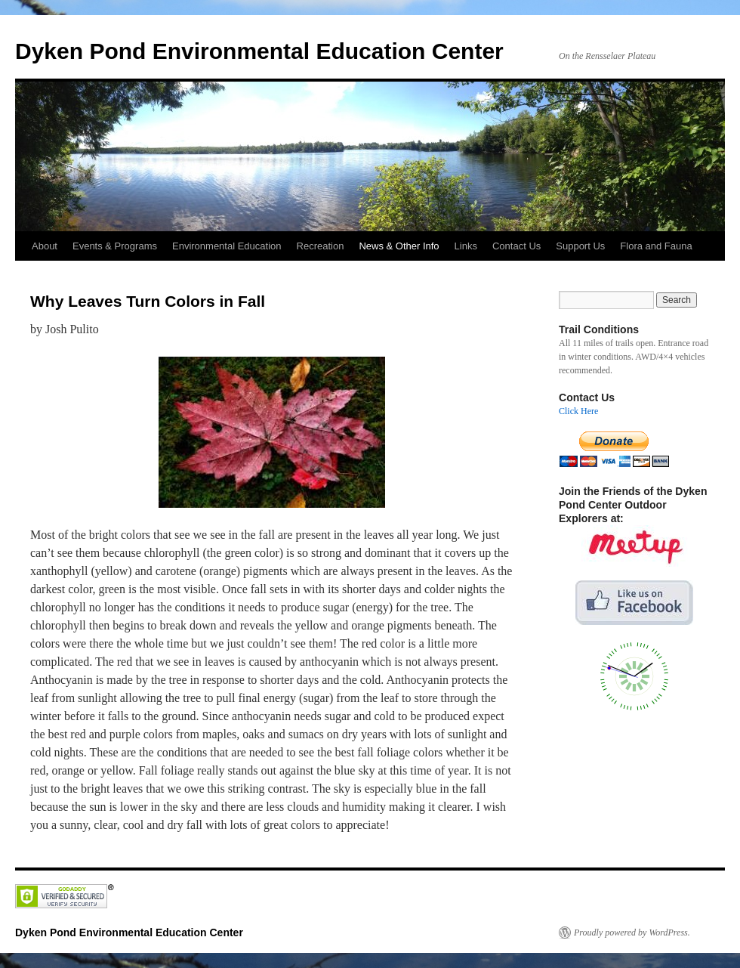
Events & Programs (114, 246)
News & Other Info (399, 246)
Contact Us (516, 246)
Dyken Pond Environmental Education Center (259, 51)
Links (466, 246)
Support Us (580, 246)
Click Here (578, 411)
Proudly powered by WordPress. (632, 932)
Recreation (320, 246)
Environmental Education (227, 246)
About (44, 246)
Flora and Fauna (656, 246)
